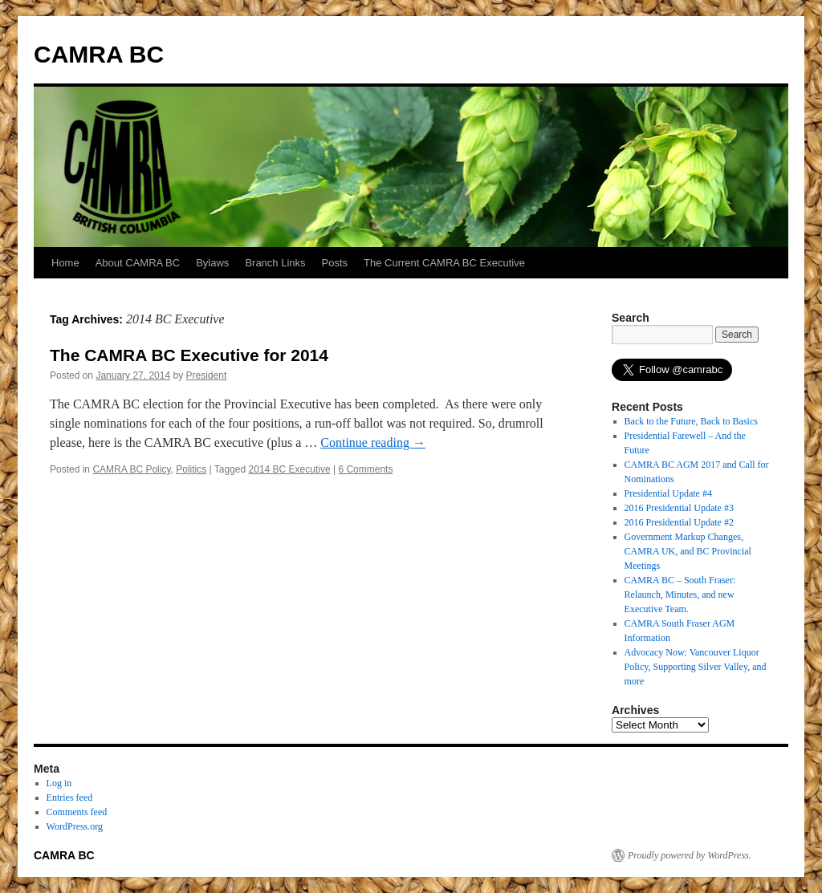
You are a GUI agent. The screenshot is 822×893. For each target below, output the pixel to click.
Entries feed (70, 797)
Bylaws (212, 263)
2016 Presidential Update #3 (679, 507)
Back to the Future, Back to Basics (691, 421)
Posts (335, 263)
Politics (191, 469)
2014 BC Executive (290, 469)
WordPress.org (75, 826)
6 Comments (365, 469)
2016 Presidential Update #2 (679, 522)
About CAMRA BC (138, 263)
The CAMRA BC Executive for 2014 (189, 355)
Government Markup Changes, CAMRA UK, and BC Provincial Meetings (688, 551)
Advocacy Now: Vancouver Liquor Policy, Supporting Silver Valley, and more (696, 667)
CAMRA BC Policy (131, 469)
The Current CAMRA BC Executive (444, 263)
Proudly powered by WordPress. (689, 855)
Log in (59, 783)
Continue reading (372, 442)
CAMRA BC (99, 54)
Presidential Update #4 (668, 493)
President (206, 375)
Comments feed (77, 812)
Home (65, 263)
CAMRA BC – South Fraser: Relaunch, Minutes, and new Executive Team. (680, 594)
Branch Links (275, 263)
